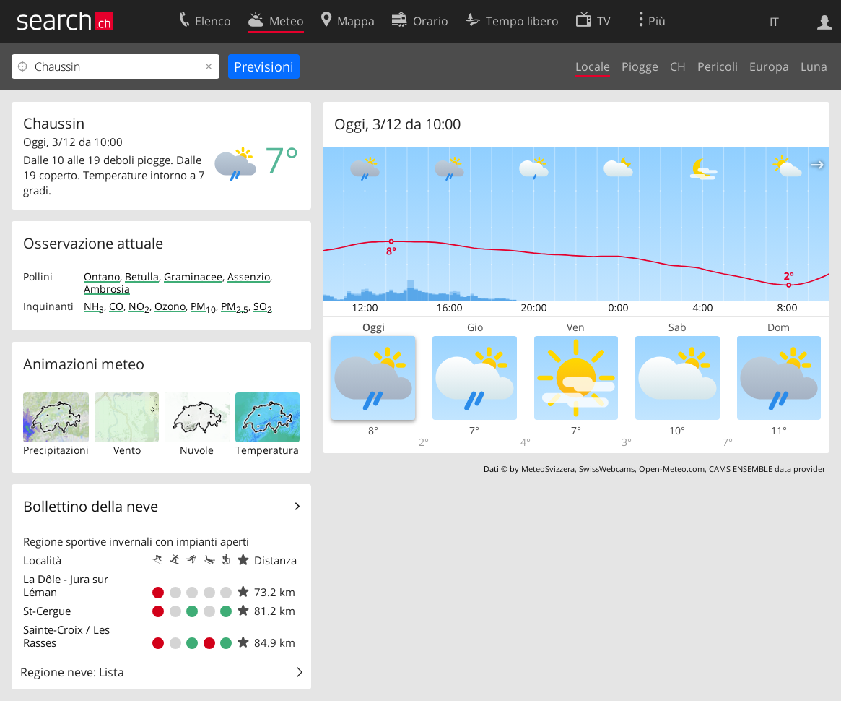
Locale (592, 66)
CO (116, 306)
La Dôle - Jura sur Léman (65, 585)
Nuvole (197, 450)
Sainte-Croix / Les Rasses (66, 636)
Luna (814, 66)
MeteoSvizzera (548, 468)
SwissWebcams (607, 468)
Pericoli (717, 66)
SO (262, 306)
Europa (769, 66)
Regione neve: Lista (72, 672)
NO (138, 306)
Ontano (102, 276)
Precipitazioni (56, 450)
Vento (127, 450)
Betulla (142, 276)
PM (203, 306)
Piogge (640, 66)
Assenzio (248, 276)
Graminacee (193, 276)
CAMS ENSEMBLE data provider (767, 468)
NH (94, 306)
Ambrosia (107, 289)
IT (774, 22)
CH (678, 66)
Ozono (170, 306)
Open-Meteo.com (672, 468)
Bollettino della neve (90, 506)
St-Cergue (47, 610)
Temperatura (267, 450)
